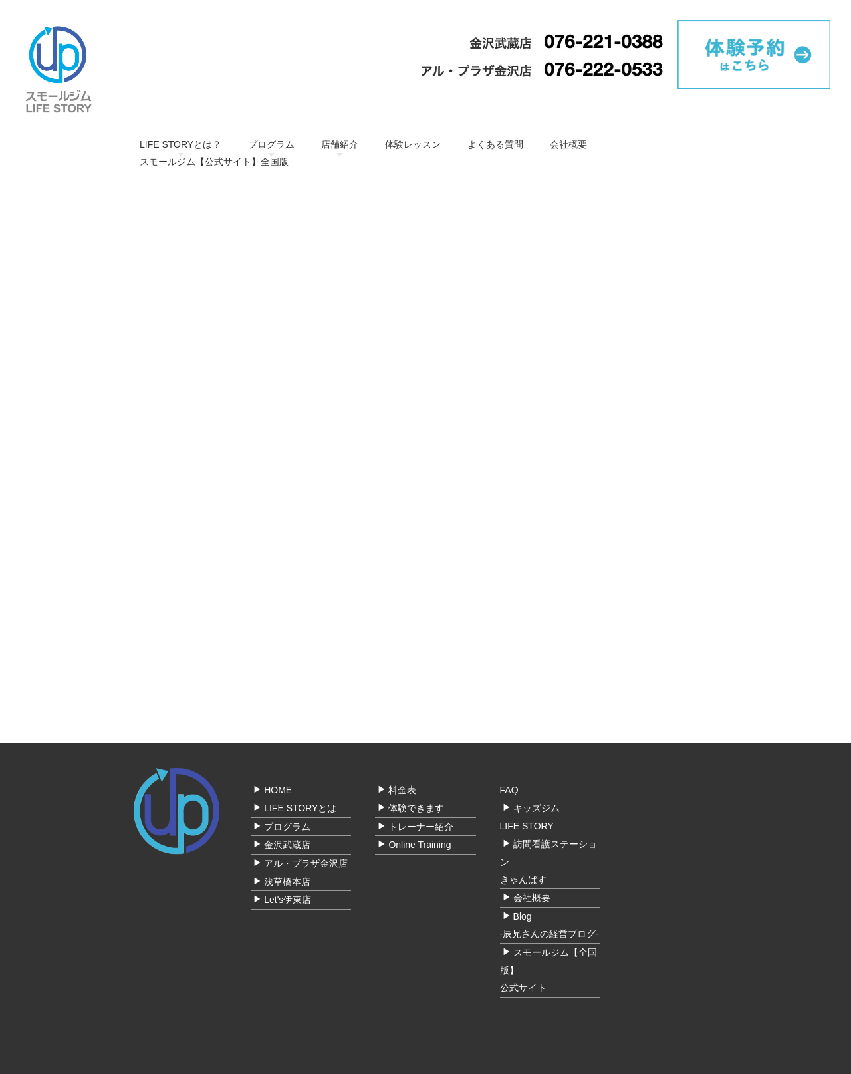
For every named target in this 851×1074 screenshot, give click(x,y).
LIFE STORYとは (300, 808)
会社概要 (568, 144)
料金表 (402, 790)
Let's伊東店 (287, 899)
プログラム (271, 144)
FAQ (509, 790)
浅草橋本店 (287, 881)
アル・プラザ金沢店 (306, 863)
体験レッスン (413, 144)
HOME (278, 790)
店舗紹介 (339, 144)
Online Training (419, 845)
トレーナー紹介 (420, 826)
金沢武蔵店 (287, 845)
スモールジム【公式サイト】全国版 (214, 161)
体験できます (416, 808)
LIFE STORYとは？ (180, 144)
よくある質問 (495, 144)
